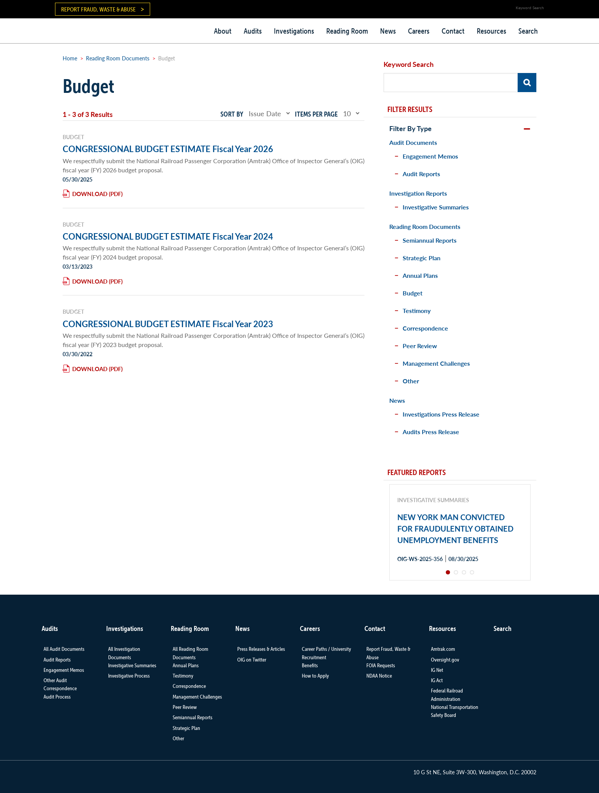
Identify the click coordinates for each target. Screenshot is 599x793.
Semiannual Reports (430, 240)
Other (411, 380)
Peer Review (420, 345)
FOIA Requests (380, 665)
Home (70, 58)
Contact (453, 31)
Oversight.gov (445, 659)
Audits (253, 31)
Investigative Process (129, 675)
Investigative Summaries (436, 207)
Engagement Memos (430, 156)
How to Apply (315, 675)
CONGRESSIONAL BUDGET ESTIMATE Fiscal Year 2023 (168, 324)
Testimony (417, 310)
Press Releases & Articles (261, 648)
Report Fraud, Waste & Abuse (98, 9)
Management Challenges (436, 363)
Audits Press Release (431, 431)
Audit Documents (413, 142)
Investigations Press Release (441, 414)
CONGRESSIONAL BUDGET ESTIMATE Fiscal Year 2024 (168, 236)
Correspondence (425, 328)
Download (89, 194)
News (388, 31)
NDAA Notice (379, 675)
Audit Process (57, 696)
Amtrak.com (443, 648)
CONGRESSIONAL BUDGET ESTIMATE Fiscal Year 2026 (168, 149)
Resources (491, 31)
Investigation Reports (418, 193)
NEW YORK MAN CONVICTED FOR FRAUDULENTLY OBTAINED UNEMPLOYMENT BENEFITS (455, 528)
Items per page (316, 114)
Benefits (310, 665)
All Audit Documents (64, 648)
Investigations (294, 31)
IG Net (437, 670)
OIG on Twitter (251, 659)
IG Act (437, 680)
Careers (418, 31)
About (223, 31)
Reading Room (347, 31)
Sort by (231, 114)
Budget (413, 293)
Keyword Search (409, 64)
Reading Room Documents (117, 58)
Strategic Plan (421, 257)
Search (528, 31)
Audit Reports (421, 173)
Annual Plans (420, 275)
